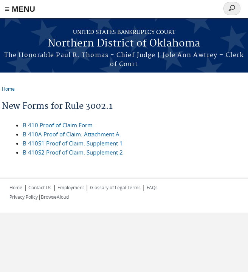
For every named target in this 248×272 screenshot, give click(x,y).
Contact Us (39, 187)
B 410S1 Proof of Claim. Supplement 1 (73, 143)
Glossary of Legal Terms (115, 187)
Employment (70, 187)
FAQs (152, 187)
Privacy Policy (23, 197)
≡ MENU (20, 9)
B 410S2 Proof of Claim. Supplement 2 (73, 152)
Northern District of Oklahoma (124, 43)
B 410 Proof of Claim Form (58, 125)
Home (8, 89)
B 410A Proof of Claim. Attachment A (71, 134)
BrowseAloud (55, 197)
